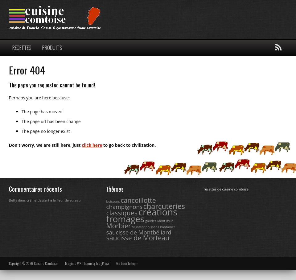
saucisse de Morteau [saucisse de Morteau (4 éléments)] (137, 237)
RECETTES (21, 47)
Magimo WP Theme (78, 263)
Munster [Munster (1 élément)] (138, 227)
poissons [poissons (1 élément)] (152, 227)
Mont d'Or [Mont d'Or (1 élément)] (165, 221)
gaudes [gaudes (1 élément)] (150, 221)
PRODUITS (52, 47)
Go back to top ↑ (127, 263)
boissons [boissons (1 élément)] (113, 201)
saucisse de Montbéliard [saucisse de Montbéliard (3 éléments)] (138, 232)
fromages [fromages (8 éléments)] (125, 219)
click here (92, 145)
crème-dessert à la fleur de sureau (53, 200)
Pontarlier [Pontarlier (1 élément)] (167, 227)
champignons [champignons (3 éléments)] (124, 206)
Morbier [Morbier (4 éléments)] (118, 225)
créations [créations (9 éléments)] (157, 212)
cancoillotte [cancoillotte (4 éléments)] (138, 200)
